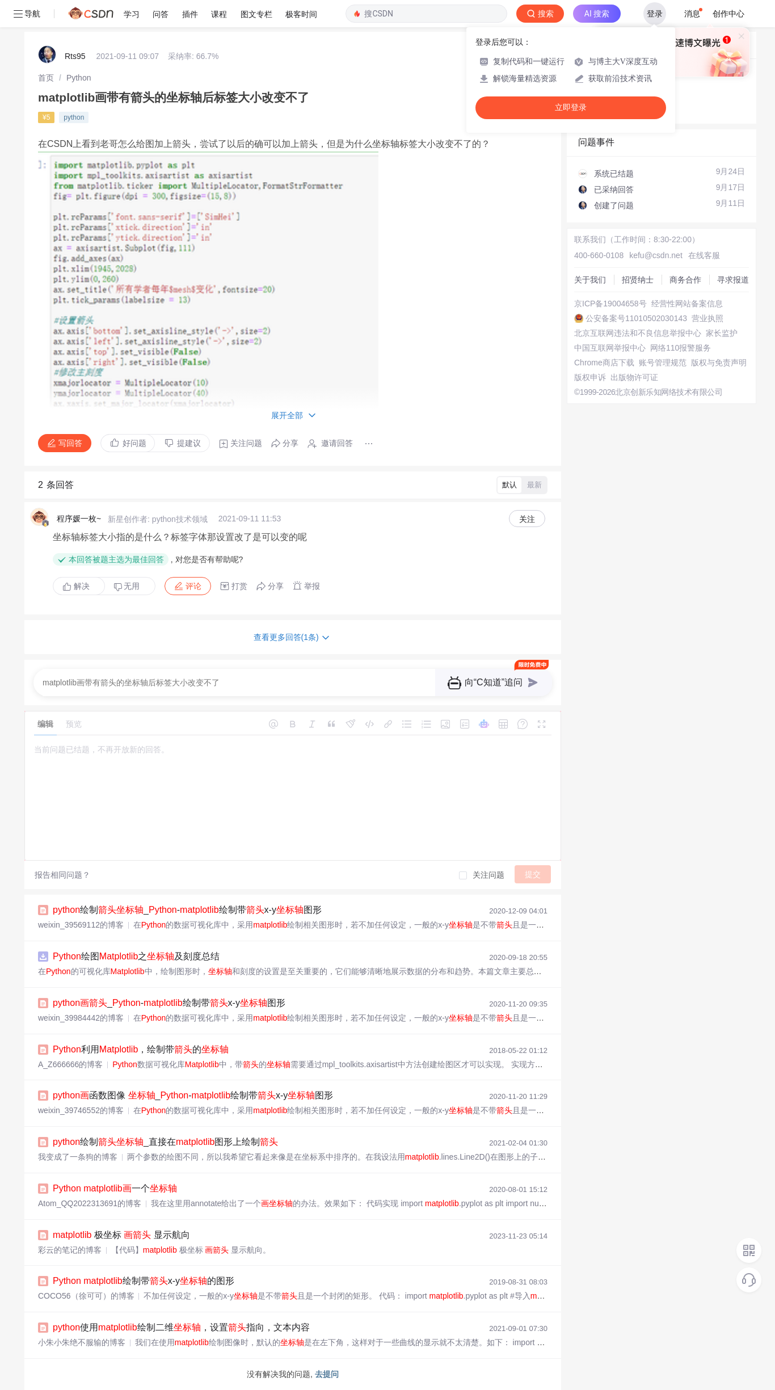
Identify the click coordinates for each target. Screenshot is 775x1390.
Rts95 (75, 56)
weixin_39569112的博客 (81, 924)
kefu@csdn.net (656, 255)
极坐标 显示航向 (121, 1235)
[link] (46, 77)
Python (78, 77)
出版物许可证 (634, 377)
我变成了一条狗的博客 (77, 1156)
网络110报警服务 (680, 347)
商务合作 (685, 279)
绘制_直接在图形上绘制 (165, 1142)
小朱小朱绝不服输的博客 (81, 1342)
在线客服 (704, 255)
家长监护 (722, 333)
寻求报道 (733, 279)
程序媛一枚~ (79, 518)
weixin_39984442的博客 (81, 1017)
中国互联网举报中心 (610, 347)
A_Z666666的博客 (70, 1064)
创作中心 (728, 13)
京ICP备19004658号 (610, 303)
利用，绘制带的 (141, 1049)
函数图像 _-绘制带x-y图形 (193, 1095)
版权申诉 (590, 377)
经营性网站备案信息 (687, 303)
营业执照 (707, 318)
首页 (46, 77)
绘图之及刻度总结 (136, 956)
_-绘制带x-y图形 (169, 1003)
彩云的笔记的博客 (70, 1249)
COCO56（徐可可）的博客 (86, 1295)
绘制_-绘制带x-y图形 (187, 910)
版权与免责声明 (719, 362)
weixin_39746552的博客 (81, 1110)
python (74, 117)
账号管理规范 (662, 362)
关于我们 (590, 279)
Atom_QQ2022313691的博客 (89, 1203)
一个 (115, 1188)
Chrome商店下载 (604, 362)
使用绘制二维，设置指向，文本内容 (181, 1327)
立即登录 (571, 107)
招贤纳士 (638, 279)
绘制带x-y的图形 (143, 1281)
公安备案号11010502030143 (636, 318)
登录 (655, 13)
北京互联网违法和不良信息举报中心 (637, 333)
